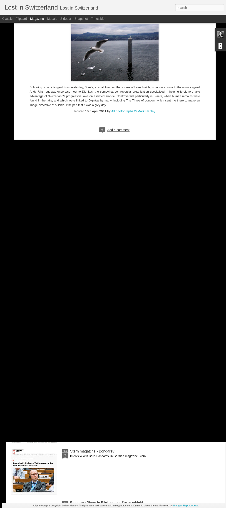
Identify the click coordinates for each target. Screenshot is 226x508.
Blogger (177, 505)
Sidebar (65, 18)
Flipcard (21, 18)
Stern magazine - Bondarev (92, 451)
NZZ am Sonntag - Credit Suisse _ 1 (99, 400)
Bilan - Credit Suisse (86, 348)
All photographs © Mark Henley (133, 66)
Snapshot (81, 18)
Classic (7, 18)
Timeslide (97, 18)
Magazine (37, 18)
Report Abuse (190, 505)
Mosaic (52, 18)
